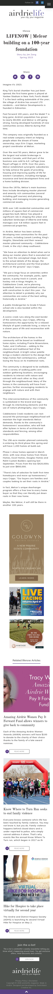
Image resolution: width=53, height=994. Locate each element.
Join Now (26, 959)
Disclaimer (33, 981)
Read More (16, 751)
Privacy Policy (21, 981)
